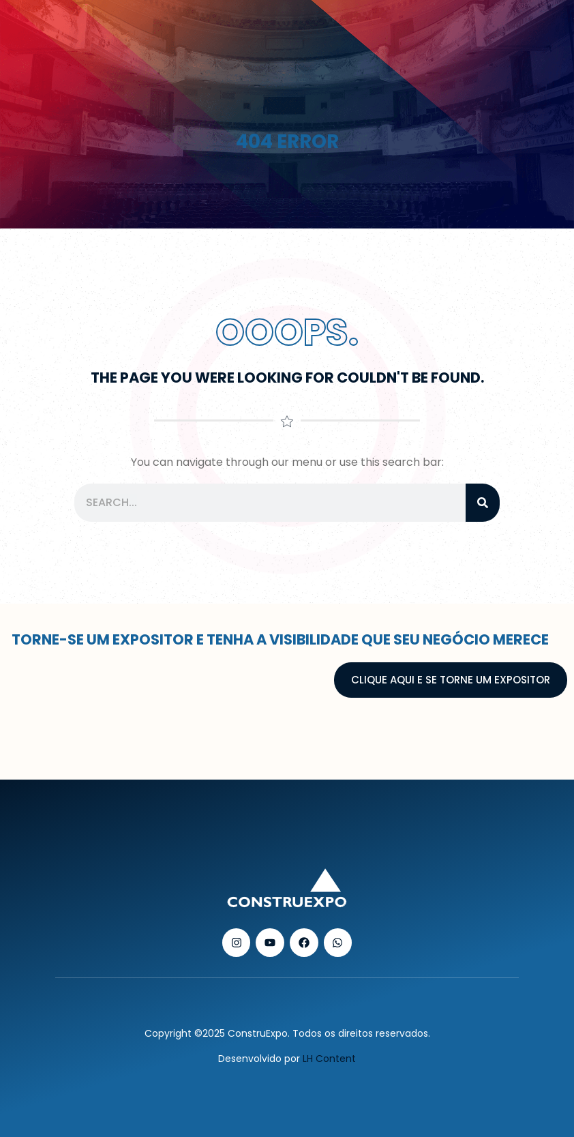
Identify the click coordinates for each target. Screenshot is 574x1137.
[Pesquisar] (483, 503)
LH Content (329, 1058)
